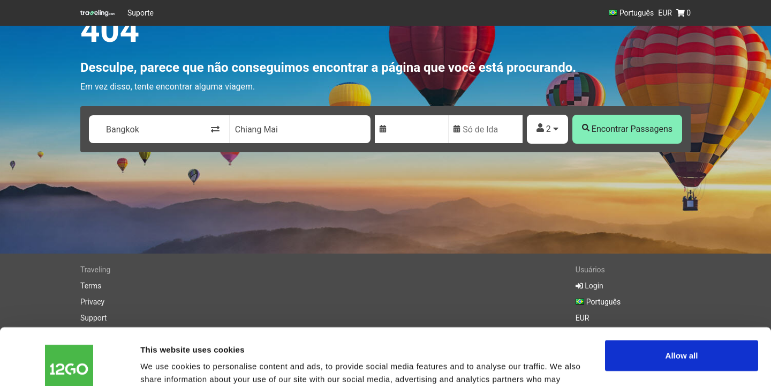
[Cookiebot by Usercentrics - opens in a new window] (69, 365)
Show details (165, 364)
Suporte (140, 13)
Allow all (682, 298)
